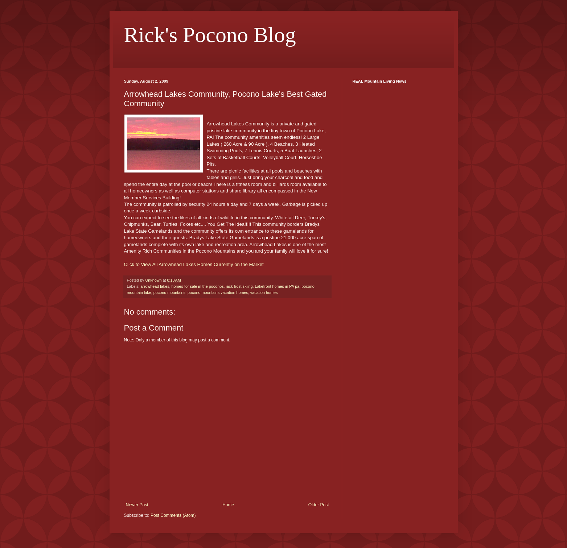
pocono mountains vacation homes (218, 292)
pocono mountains (169, 292)
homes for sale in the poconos (198, 286)
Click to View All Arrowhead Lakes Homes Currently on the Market (194, 264)
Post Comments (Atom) (173, 515)
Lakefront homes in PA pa (277, 286)
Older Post (318, 504)
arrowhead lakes (154, 286)
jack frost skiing (239, 286)
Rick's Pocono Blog (210, 35)
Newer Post (137, 504)
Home (228, 504)
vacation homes (264, 292)
